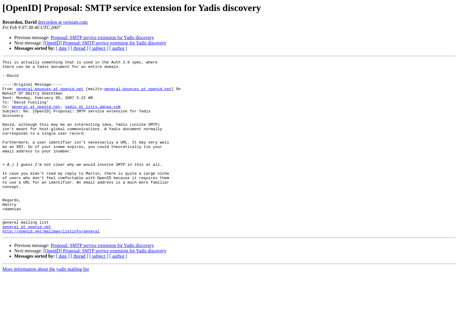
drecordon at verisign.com (63, 22)
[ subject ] (98, 48)
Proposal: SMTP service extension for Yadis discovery (102, 37)
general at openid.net (36, 116)
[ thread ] (79, 48)
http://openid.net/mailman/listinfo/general (51, 265)
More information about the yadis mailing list (45, 303)
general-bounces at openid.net (49, 95)
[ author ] (118, 48)
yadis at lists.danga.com (93, 116)
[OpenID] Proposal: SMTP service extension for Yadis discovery (104, 42)
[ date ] (62, 48)
